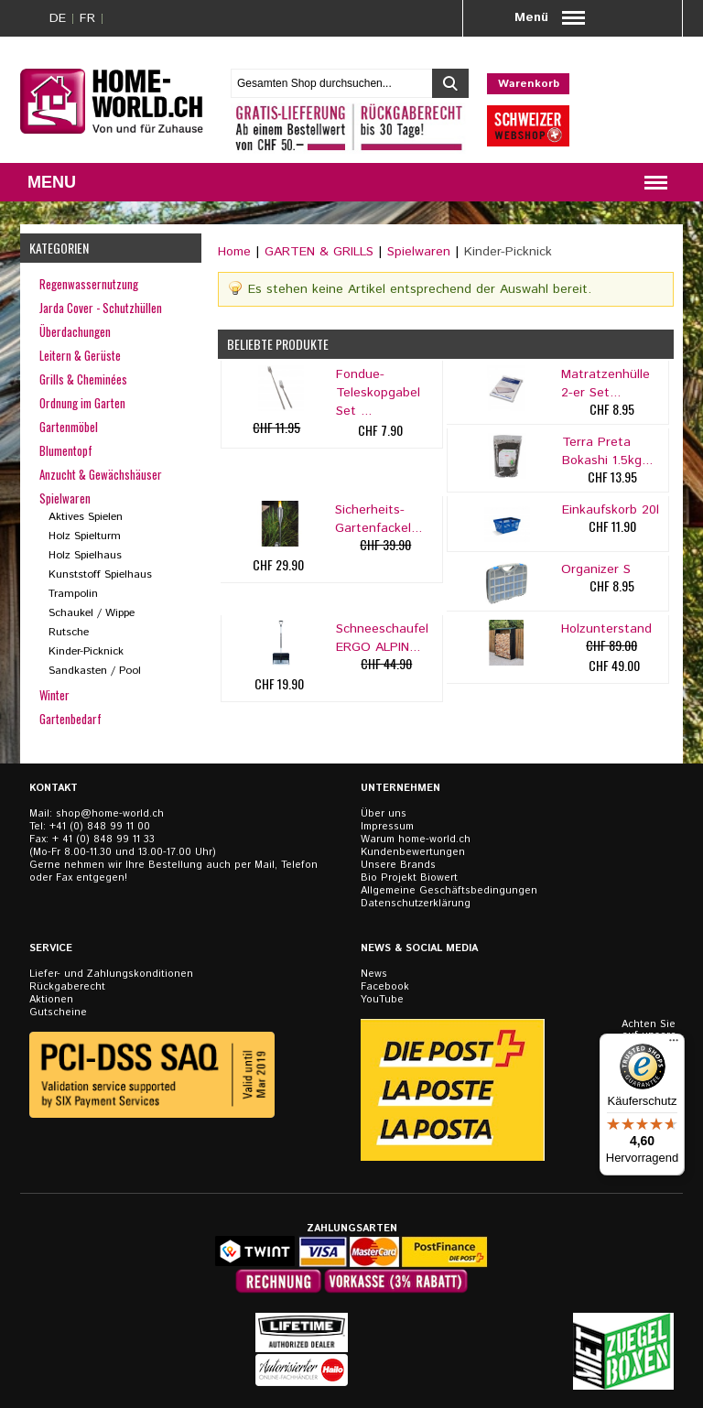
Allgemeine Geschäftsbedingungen (449, 890)
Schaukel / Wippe (92, 613)
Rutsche (69, 632)
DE (57, 18)
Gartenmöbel (68, 426)
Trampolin (73, 593)
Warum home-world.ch (415, 839)
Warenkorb (528, 84)
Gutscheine (58, 1012)
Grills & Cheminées (83, 379)
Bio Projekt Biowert (409, 878)
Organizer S (596, 569)
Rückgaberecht (67, 987)
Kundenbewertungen (413, 852)
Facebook (385, 987)
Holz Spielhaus (85, 555)
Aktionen (51, 999)
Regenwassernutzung (88, 284)
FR (87, 18)
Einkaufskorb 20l (610, 510)
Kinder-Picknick (86, 651)
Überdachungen (75, 331)
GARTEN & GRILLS (319, 252)
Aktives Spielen (86, 517)
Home (234, 252)
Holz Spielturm (85, 536)
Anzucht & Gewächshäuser (100, 474)
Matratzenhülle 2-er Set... (605, 383)
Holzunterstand (606, 629)
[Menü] (674, 1045)
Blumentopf (65, 450)
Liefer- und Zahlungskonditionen (111, 974)
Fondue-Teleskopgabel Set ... (378, 392)
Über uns (383, 814)
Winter (54, 695)
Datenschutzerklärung (415, 903)
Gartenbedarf (70, 718)
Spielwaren (418, 252)
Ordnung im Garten (82, 403)
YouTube (382, 999)
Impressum (387, 826)
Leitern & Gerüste (80, 355)
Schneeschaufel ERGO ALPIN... (382, 638)
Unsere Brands (398, 865)
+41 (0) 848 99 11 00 (99, 826)
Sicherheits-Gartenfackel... (378, 519)
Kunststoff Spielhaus (100, 574)
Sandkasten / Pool (95, 670)
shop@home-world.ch (110, 814)
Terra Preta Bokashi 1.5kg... (607, 451)
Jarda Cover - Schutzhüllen (100, 307)
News (374, 974)
